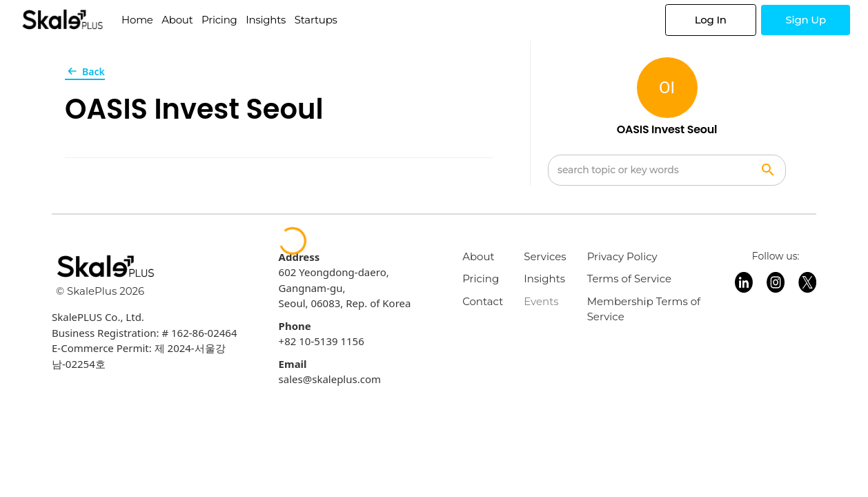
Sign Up (805, 19)
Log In (711, 19)
